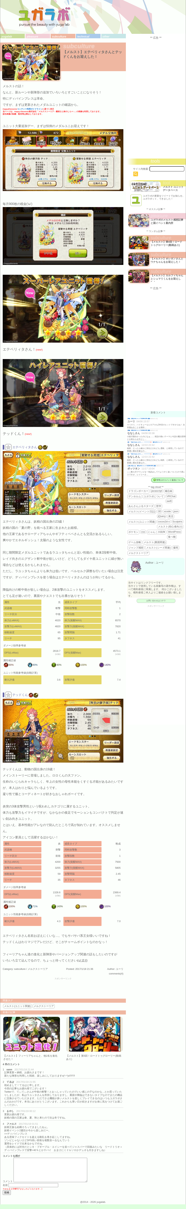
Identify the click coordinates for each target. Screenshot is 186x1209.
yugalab (6, 36)
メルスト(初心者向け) (170, 526)
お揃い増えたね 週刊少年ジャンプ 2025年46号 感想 (142, 465)
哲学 (158, 506)
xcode (167, 511)
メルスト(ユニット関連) (17, 1006)
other (105, 36)
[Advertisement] (63, 988)
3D (159, 511)
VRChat (171, 496)
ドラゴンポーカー (138, 491)
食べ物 (172, 536)
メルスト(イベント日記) (141, 511)
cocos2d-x (164, 521)
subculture (59, 36)
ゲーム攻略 (134, 542)
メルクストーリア (38, 969)
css (143, 531)
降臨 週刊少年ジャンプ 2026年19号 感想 (139, 418)
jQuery (162, 516)
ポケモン (133, 532)
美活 (170, 516)
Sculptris (177, 521)
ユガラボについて (154, 496)
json (176, 511)
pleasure (32, 36)
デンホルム (134, 496)
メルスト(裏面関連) (155, 542)
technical (83, 36)
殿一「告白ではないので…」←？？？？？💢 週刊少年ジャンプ (145, 442)
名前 (5, 1189)
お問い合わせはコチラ (156, 601)
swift (169, 501)
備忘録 (168, 491)
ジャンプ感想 (135, 547)
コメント (8, 1185)
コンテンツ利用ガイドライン (29, 109)
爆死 (175, 547)
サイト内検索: (141, 168)
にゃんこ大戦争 (156, 532)
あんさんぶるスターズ (141, 506)
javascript (156, 490)
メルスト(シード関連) (158, 547)
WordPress (174, 531)
